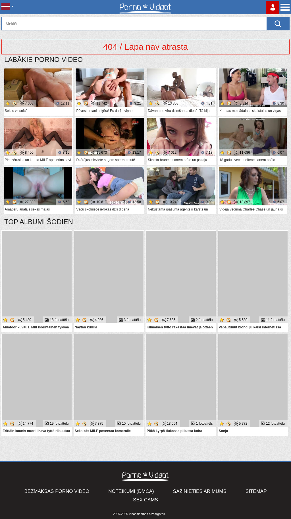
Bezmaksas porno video (57, 491)
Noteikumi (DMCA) (131, 491)
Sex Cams (145, 500)
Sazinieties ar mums (199, 491)
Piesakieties (272, 7)
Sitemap (256, 491)
